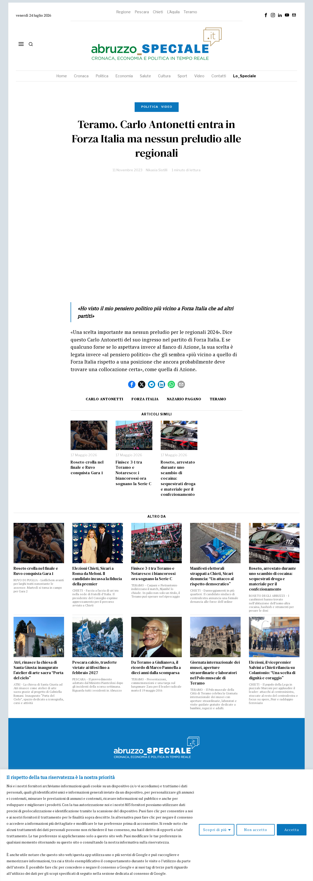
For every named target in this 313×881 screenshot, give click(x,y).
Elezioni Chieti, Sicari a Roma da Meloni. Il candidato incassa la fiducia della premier (97, 576)
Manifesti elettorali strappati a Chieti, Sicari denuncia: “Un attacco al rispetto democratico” (212, 576)
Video (166, 107)
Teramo (190, 12)
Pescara (142, 12)
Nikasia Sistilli (156, 170)
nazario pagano (184, 399)
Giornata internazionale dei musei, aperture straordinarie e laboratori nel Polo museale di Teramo (215, 673)
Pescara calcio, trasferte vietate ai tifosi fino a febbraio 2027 (94, 667)
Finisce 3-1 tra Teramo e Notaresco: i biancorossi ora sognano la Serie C (133, 472)
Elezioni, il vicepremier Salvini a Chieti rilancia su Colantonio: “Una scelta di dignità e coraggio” (272, 670)
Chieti (158, 12)
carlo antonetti (104, 399)
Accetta (291, 829)
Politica (149, 107)
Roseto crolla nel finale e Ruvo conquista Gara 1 (87, 467)
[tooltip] (266, 15)
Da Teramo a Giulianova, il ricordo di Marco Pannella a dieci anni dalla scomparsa (156, 667)
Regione (123, 12)
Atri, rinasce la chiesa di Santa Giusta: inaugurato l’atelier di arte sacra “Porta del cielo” (38, 670)
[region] (156, 825)
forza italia (145, 399)
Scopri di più (215, 829)
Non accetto (255, 829)
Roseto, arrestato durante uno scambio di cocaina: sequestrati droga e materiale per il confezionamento (178, 478)
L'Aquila (173, 12)
